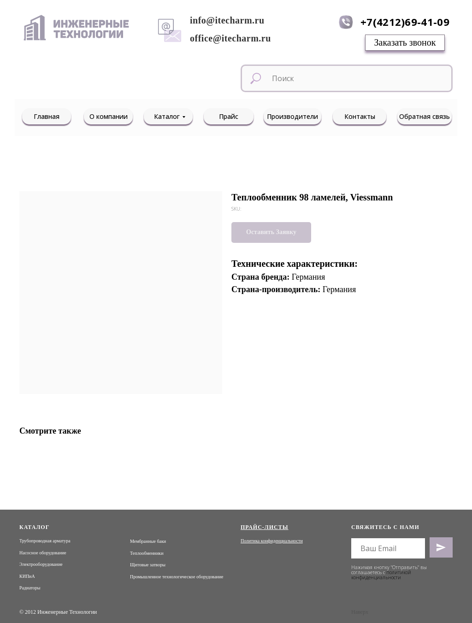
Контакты (359, 116)
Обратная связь (424, 116)
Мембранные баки (148, 541)
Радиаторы (30, 587)
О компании (108, 116)
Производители (292, 116)
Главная (46, 116)
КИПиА (27, 576)
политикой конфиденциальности (381, 575)
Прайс (228, 116)
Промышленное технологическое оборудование (176, 576)
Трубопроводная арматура (45, 540)
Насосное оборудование (42, 552)
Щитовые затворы (147, 564)
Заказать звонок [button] (405, 42)
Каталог (167, 116)
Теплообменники (147, 553)
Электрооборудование (41, 564)
